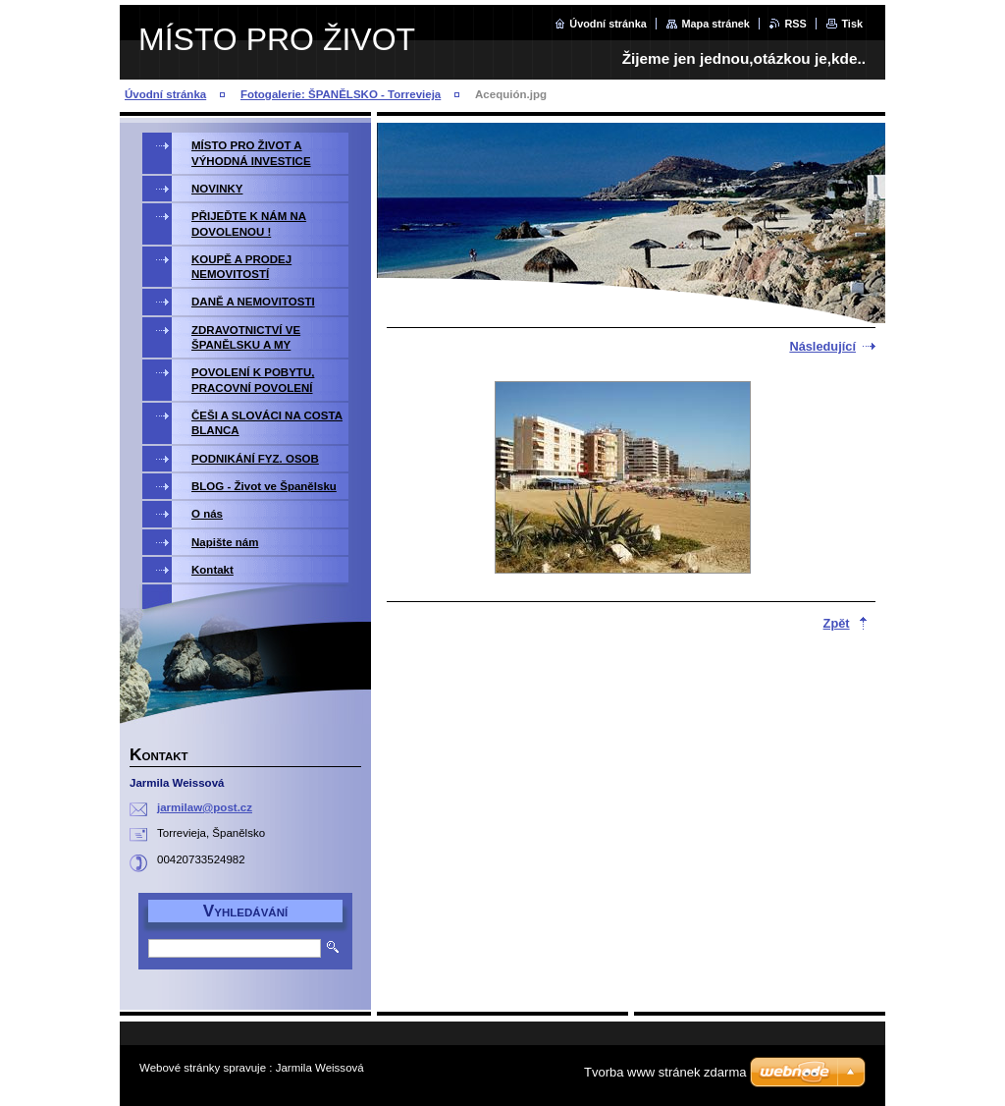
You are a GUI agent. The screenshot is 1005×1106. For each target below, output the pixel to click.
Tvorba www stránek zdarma (665, 1072)
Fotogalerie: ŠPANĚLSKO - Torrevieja (340, 94)
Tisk (852, 23)
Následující (822, 346)
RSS (795, 23)
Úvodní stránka (608, 23)
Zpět (836, 623)
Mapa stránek (715, 23)
